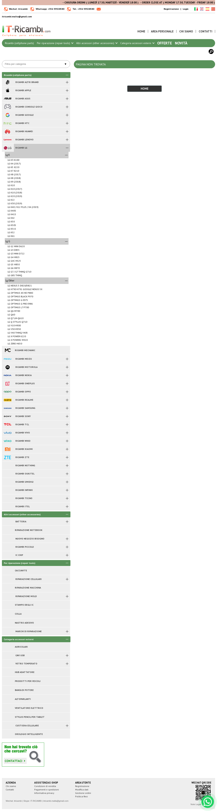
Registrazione (171, 8)
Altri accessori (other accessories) (96, 43)
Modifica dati (81, 789)
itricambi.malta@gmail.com (55, 801)
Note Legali (196, 804)
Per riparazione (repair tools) (55, 43)
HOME (144, 88)
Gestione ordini (83, 793)
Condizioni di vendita (45, 786)
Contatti (10, 789)
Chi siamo (11, 786)
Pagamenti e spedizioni (46, 789)
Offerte (164, 43)
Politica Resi (81, 796)
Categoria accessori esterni (137, 43)
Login (185, 8)
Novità (181, 43)
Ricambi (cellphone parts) (19, 43)
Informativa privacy (44, 793)
